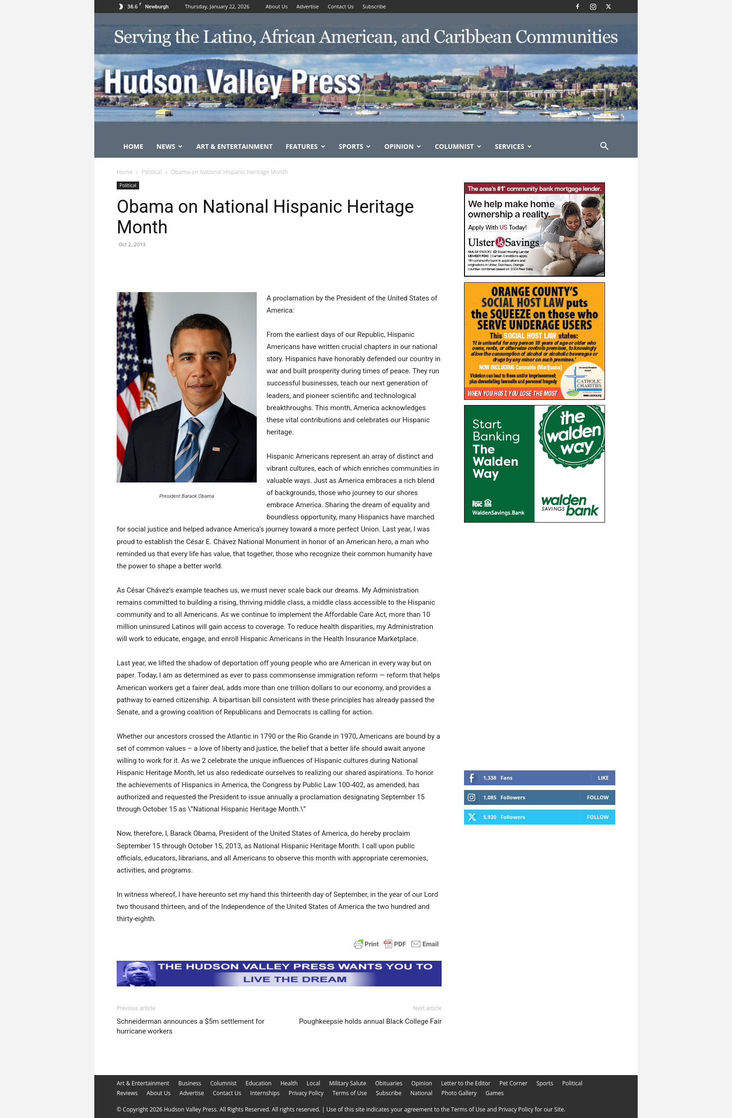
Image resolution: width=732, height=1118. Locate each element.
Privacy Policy (306, 1093)
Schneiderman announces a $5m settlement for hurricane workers (190, 1026)
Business (189, 1083)
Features (305, 146)
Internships (265, 1093)
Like (603, 777)
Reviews (127, 1093)
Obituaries (388, 1083)
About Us (277, 6)
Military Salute (347, 1083)
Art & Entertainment (234, 146)
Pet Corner (514, 1083)
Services (513, 146)
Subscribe (374, 6)
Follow (598, 797)
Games (495, 1093)
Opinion (402, 146)
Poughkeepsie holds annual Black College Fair (370, 1021)
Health (289, 1083)
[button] (604, 147)
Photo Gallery (459, 1093)
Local (313, 1083)
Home (133, 146)
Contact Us (341, 6)
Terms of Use (349, 1093)
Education (259, 1083)
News (169, 146)
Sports (355, 146)
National (421, 1093)
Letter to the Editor (466, 1083)
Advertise (307, 6)
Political (151, 172)
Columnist (458, 146)
